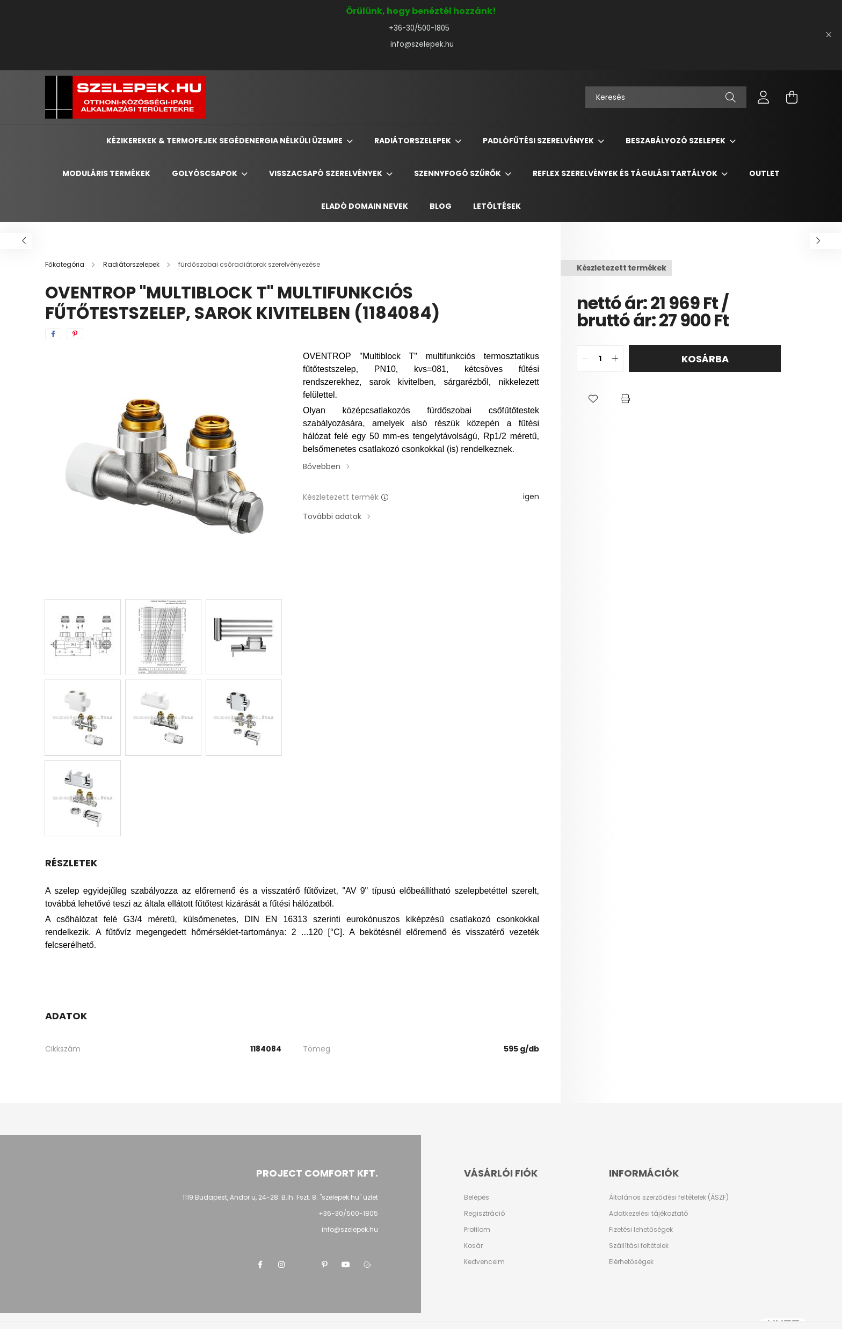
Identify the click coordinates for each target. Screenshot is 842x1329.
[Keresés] (665, 97)
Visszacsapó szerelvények (326, 173)
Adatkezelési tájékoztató (648, 1213)
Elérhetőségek (631, 1262)
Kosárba (705, 359)
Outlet (764, 173)
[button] (593, 399)
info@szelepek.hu (421, 44)
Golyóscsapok (205, 173)
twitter (303, 1264)
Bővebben (321, 466)
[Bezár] (829, 35)
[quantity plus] (615, 358)
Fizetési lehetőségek (641, 1229)
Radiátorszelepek (413, 140)
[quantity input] (600, 358)
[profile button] (763, 97)
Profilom (477, 1229)
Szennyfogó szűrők (458, 173)
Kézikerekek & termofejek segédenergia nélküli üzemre (225, 140)
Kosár (473, 1246)
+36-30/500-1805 (421, 28)
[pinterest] (75, 333)
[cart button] (791, 97)
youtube (346, 1264)
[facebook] (53, 333)
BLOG (441, 206)
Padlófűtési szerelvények (539, 140)
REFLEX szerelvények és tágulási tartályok (626, 173)
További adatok (332, 516)
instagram (281, 1264)
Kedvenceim (484, 1262)
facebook (260, 1264)
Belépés (476, 1197)
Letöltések (497, 206)
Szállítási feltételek (639, 1246)
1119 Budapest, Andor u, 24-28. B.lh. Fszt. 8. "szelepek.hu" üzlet (280, 1197)
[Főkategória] (65, 264)
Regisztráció (484, 1213)
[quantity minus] (585, 358)
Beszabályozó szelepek (676, 140)
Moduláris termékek (106, 173)
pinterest (324, 1264)
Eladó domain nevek (364, 206)
